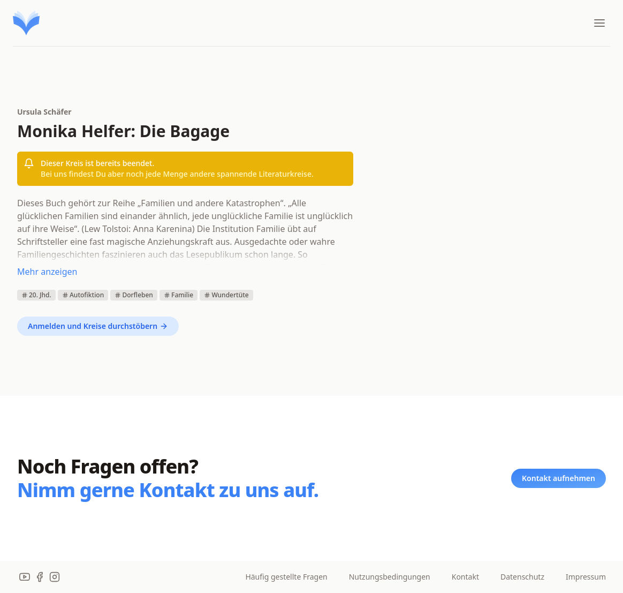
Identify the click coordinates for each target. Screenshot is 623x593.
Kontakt (465, 577)
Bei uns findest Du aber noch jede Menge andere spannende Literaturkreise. (177, 174)
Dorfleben (134, 294)
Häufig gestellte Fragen (286, 577)
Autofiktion (83, 294)
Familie (178, 294)
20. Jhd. (36, 294)
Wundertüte (226, 294)
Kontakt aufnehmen (558, 478)
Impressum (586, 577)
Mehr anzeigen (47, 271)
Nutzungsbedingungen (389, 577)
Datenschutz (522, 577)
